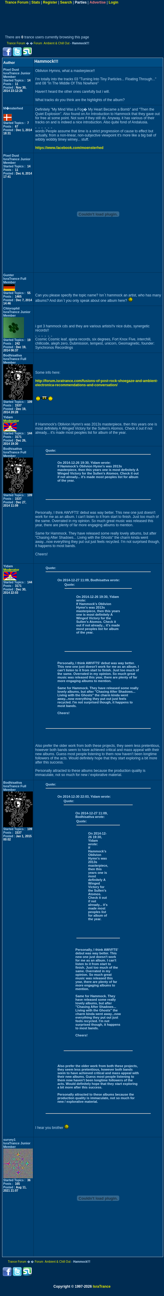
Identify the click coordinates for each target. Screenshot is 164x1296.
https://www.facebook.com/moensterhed (69, 148)
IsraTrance (101, 1286)
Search (66, 2)
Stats (35, 2)
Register (50, 2)
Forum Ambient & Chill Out (51, 43)
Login (113, 2)
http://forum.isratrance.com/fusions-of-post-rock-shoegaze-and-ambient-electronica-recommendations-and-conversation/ (96, 383)
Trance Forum (16, 2)
